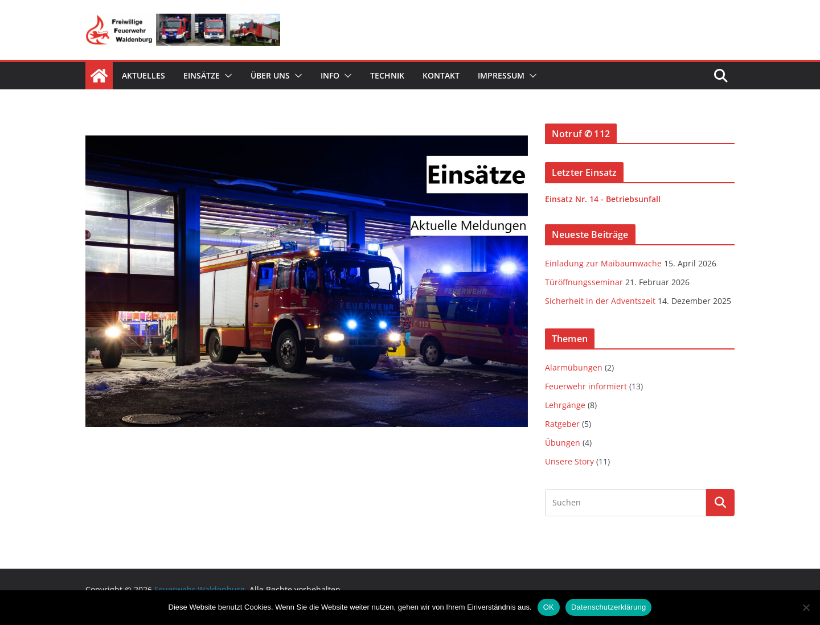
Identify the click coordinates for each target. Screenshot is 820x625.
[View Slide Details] (306, 281)
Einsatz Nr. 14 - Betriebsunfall (603, 199)
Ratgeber (562, 423)
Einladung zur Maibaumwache (603, 263)
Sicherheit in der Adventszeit (600, 300)
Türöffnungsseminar (584, 282)
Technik (387, 75)
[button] (226, 76)
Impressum (501, 75)
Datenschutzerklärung (608, 607)
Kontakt (441, 75)
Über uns (270, 75)
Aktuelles (143, 75)
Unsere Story (569, 461)
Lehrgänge (565, 405)
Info (330, 75)
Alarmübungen (573, 367)
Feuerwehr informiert (586, 386)
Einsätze (201, 75)
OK (548, 607)
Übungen (562, 442)
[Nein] (805, 607)
